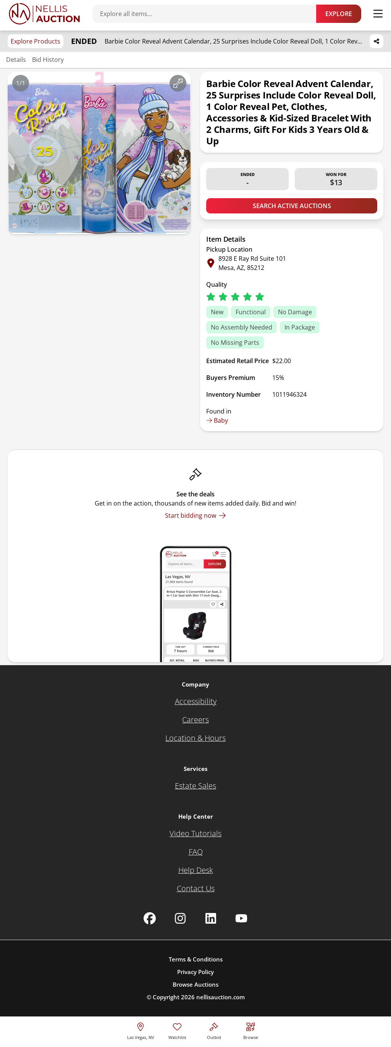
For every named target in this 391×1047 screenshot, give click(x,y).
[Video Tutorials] (195, 833)
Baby (217, 420)
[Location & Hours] (195, 738)
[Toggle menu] (378, 13)
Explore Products (35, 41)
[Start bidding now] (195, 515)
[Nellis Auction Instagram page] (180, 918)
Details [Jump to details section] (16, 59)
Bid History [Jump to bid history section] (48, 59)
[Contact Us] (196, 888)
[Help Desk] (195, 870)
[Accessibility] (196, 701)
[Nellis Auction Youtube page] (241, 918)
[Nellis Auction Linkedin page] (211, 918)
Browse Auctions (195, 984)
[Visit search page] (250, 1030)
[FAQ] (196, 852)
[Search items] (208, 14)
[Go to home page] (44, 13)
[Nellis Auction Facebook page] (150, 918)
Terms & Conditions (196, 959)
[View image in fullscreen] (178, 83)
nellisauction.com (220, 997)
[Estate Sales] (195, 785)
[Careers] (195, 719)
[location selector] (140, 1030)
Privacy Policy (195, 972)
